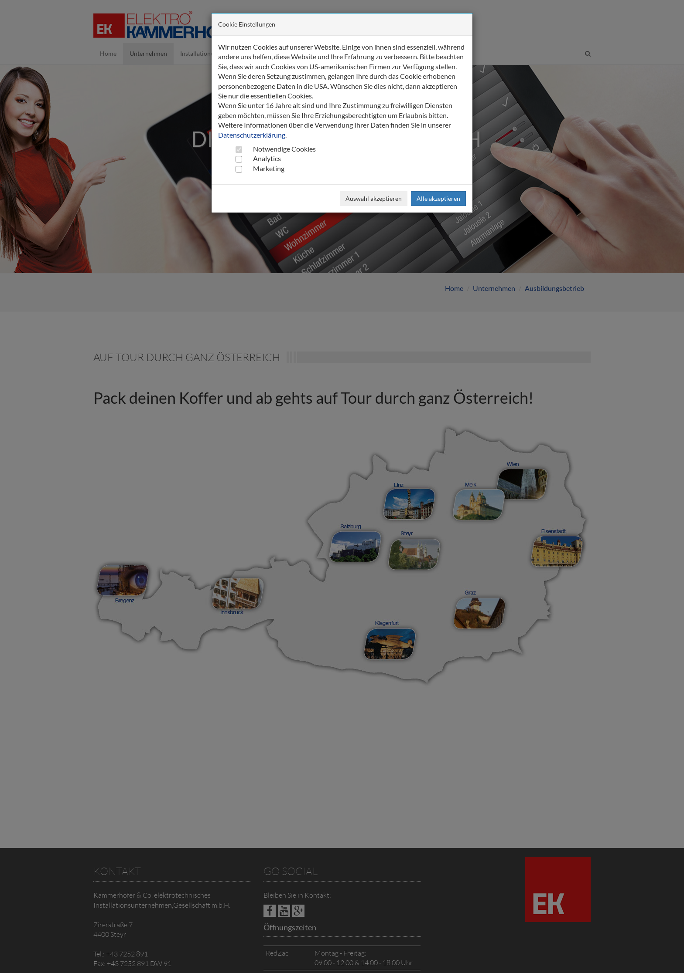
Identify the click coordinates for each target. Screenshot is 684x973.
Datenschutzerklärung (251, 135)
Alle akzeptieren (438, 198)
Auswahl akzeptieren (373, 198)
